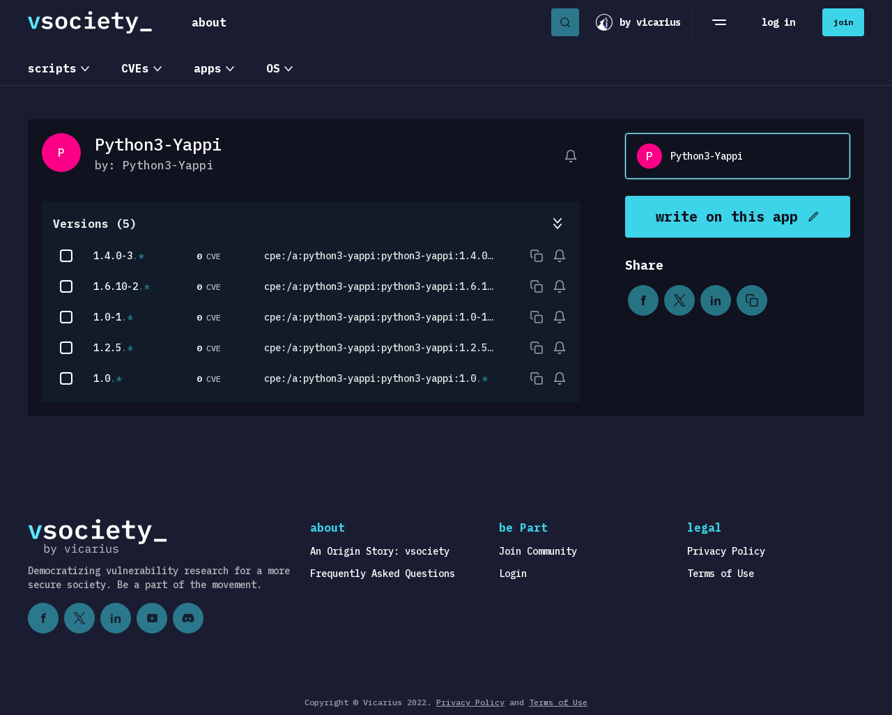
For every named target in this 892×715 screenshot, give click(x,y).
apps (208, 68)
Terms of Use (720, 573)
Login (513, 573)
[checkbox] (66, 255)
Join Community (538, 551)
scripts (52, 68)
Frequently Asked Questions (382, 573)
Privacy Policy (726, 551)
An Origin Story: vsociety (379, 551)
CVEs (135, 68)
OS (273, 68)
